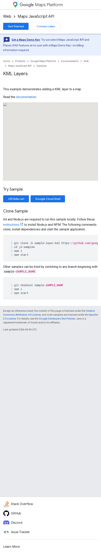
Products (20, 61)
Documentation (69, 61)
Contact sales (46, 26)
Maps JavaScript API (36, 16)
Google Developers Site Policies (57, 318)
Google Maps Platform (43, 61)
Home (6, 61)
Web (7, 16)
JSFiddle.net (16, 199)
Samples (42, 65)
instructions (11, 224)
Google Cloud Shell (47, 199)
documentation (26, 97)
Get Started (16, 26)
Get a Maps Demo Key (26, 39)
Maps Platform (41, 4)
